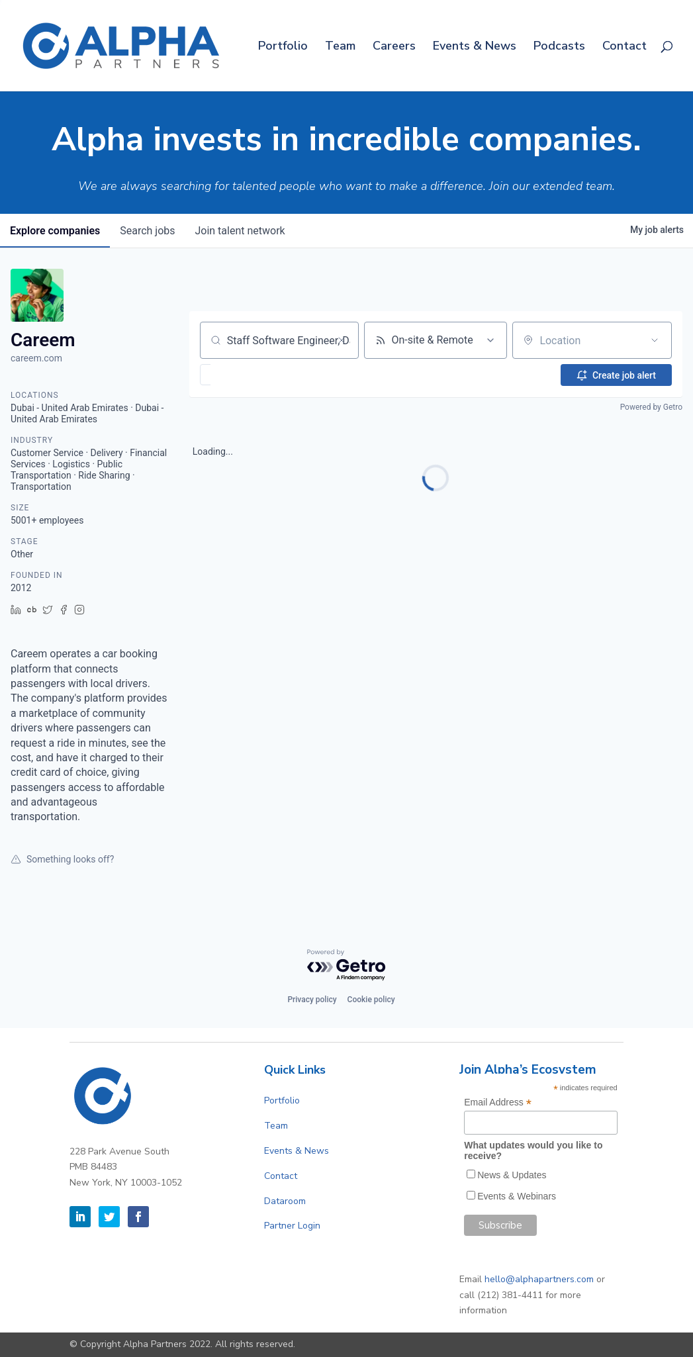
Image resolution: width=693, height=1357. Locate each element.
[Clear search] (341, 340)
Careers (394, 47)
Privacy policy (311, 999)
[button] (244, 374)
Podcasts (559, 47)
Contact (624, 47)
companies (56, 230)
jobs (149, 230)
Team (340, 47)
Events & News (474, 47)
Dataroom (285, 1201)
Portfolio (283, 47)
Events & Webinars (516, 1196)
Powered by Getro (651, 407)
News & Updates (511, 1175)
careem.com (36, 358)
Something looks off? (62, 859)
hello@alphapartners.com (539, 1279)
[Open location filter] (654, 340)
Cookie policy (371, 999)
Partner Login (292, 1225)
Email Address (497, 1102)
